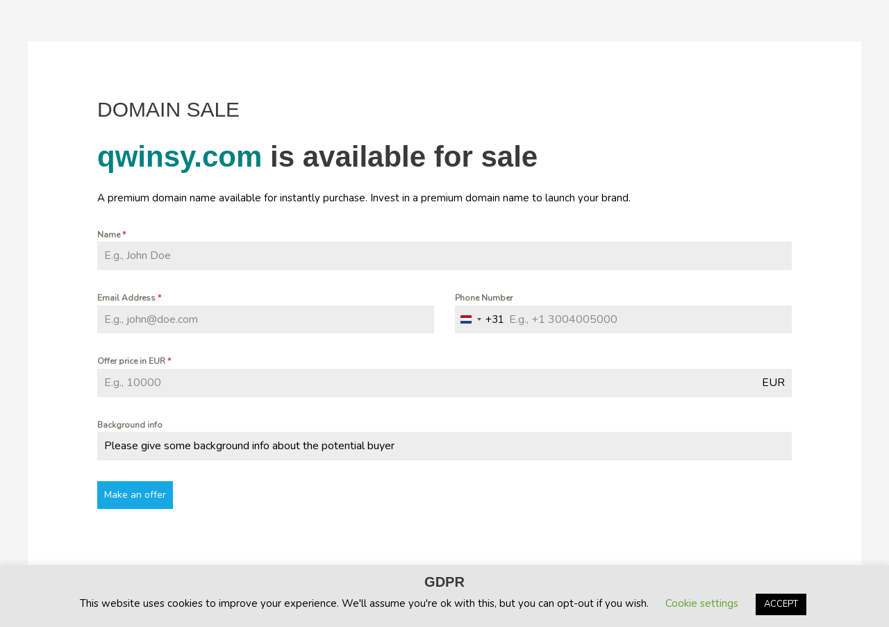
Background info (130, 424)
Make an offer (135, 494)
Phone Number (484, 297)
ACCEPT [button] (781, 604)
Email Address (129, 297)
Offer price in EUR (134, 361)
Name (111, 234)
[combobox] (479, 320)
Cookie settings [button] (701, 603)
